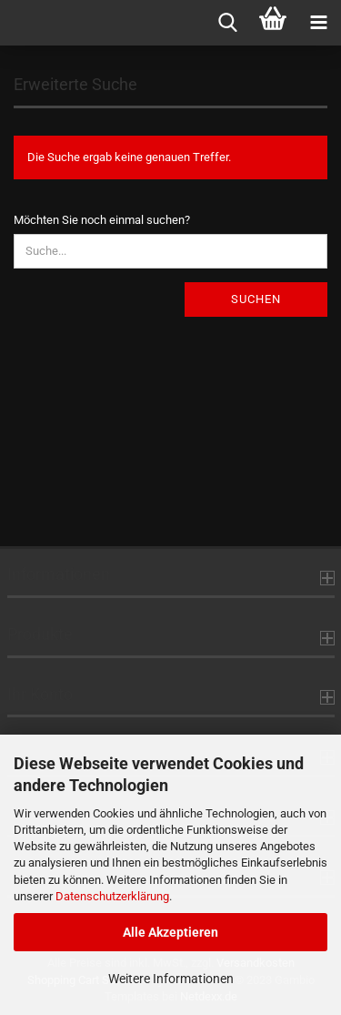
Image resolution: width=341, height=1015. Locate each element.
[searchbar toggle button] (227, 23)
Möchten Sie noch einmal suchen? (102, 220)
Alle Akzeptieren (170, 932)
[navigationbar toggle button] (318, 23)
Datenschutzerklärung (112, 896)
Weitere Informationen (171, 978)
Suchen (256, 299)
